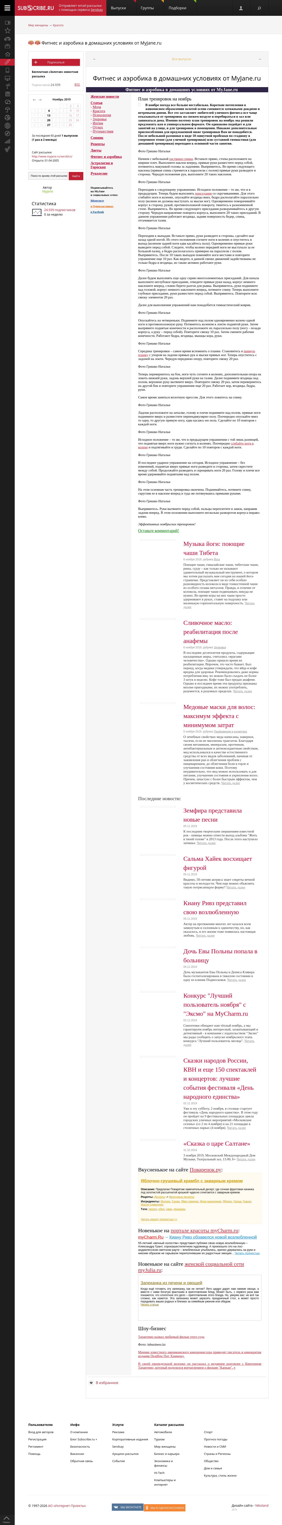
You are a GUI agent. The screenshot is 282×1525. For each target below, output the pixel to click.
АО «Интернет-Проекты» (67, 1506)
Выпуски (123, 5)
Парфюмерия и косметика (230, 731)
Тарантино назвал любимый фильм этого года (171, 1337)
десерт (152, 1209)
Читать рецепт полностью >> (159, 1219)
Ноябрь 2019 (62, 99)
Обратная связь (81, 1461)
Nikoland (261, 1505)
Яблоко (227, 1201)
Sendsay (118, 1446)
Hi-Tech (159, 1473)
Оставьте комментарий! (158, 530)
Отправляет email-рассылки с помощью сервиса (81, 7)
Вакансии (77, 1454)
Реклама (118, 1432)
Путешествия (103, 131)
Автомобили (163, 1432)
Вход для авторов (40, 1432)
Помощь (34, 1454)
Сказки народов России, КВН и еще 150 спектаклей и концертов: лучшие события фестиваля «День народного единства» (219, 1078)
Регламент (35, 1446)
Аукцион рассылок (125, 1454)
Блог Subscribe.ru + (84, 1439)
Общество (211, 1461)
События (118, 1461)
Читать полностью (247, 1253)
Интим (98, 123)
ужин (169, 1209)
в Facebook (97, 212)
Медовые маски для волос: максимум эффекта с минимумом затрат (219, 715)
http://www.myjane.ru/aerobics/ (52, 156)
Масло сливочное (152, 1204)
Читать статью (150, 1304)
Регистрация (37, 1439)
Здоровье (100, 119)
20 (48, 120)
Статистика (44, 203)
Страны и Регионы (217, 1454)
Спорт (208, 1432)
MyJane (47, 191)
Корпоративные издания (130, 1439)
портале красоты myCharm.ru (204, 1230)
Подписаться (55, 62)
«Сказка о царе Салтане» (216, 1143)
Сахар (176, 1201)
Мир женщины (38, 25)
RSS (77, 84)
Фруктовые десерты (181, 1197)
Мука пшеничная (210, 1201)
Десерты (159, 1197)
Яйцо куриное (189, 1201)
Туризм (159, 1439)
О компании (79, 1432)
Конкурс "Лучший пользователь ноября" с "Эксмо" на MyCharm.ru (215, 1004)
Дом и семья (213, 1468)
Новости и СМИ (215, 1446)
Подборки (182, 5)
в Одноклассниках (102, 206)
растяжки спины (181, 159)
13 (48, 115)
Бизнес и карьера (166, 1454)
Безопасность (80, 1446)
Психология (102, 115)
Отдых (98, 127)
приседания (203, 193)
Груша (237, 1201)
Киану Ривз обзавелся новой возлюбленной (213, 1237)
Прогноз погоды (215, 1439)
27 (48, 125)
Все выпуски (181, 59)
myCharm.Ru (150, 1237)
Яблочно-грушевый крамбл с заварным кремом (192, 1180)
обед (161, 1209)
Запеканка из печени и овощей (171, 1282)
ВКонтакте (97, 200)
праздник (179, 1209)
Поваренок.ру (205, 1170)
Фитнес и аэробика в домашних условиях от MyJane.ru (101, 43)
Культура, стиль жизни (220, 1475)
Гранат (247, 1201)
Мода (97, 107)
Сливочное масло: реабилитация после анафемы (210, 631)
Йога (217, 559)
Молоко (165, 1201)
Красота (58, 25)
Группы (152, 5)
